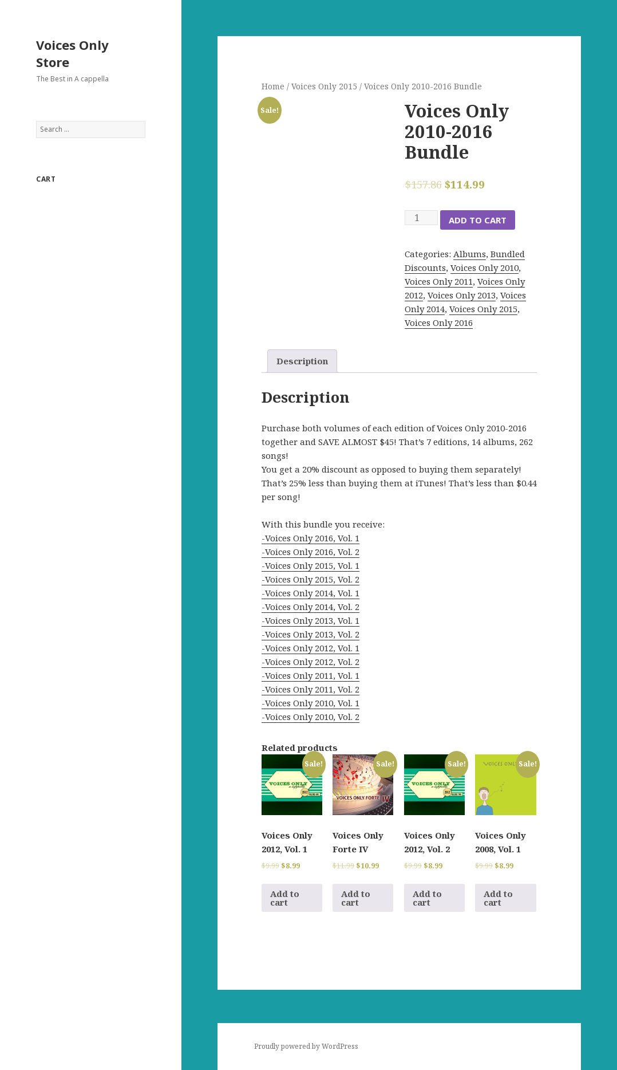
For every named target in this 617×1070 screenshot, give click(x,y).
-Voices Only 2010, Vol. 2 (310, 716)
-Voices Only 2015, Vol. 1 (310, 565)
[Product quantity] (421, 217)
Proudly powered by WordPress (306, 1046)
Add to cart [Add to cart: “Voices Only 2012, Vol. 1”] (284, 898)
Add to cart (478, 220)
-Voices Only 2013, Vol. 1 (310, 620)
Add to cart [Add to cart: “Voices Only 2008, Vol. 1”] (498, 898)
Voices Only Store (72, 53)
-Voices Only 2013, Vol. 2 (310, 634)
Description (302, 361)
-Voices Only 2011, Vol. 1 (310, 675)
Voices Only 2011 (439, 281)
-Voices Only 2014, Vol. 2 (310, 606)
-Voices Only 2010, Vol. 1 (310, 703)
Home (273, 86)
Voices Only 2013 (462, 295)
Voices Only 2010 (484, 267)
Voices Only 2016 (439, 322)
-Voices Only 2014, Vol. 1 (310, 593)
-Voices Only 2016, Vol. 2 (310, 551)
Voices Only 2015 (324, 86)
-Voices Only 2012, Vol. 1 (310, 648)
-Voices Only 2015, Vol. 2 (310, 579)
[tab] (302, 361)
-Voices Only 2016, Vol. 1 (310, 538)
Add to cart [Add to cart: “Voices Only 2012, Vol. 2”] (427, 898)
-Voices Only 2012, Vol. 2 (310, 661)
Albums (469, 253)
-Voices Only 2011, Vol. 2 (310, 689)
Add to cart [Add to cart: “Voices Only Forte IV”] (355, 898)
